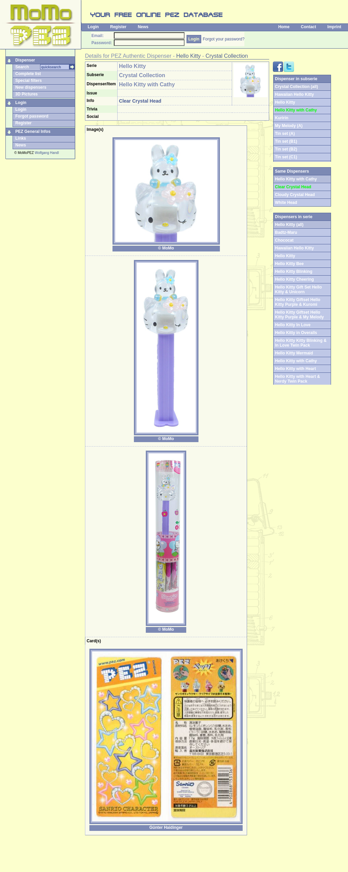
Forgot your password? (224, 39)
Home (284, 26)
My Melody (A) (288, 125)
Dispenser (25, 60)
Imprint (334, 26)
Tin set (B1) (286, 141)
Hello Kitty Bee (289, 263)
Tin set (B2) (286, 149)
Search (22, 67)
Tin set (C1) (286, 157)
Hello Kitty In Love (293, 324)
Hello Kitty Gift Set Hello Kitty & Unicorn (298, 289)
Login (93, 26)
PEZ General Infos (32, 131)
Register (118, 26)
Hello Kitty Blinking (293, 271)
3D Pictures (26, 94)
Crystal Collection (227, 56)
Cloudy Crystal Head (295, 194)
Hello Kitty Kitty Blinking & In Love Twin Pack (301, 343)
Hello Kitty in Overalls (296, 332)
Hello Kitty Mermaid (294, 353)
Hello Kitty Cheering (294, 279)
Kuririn (281, 118)
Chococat (284, 240)
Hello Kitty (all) (289, 224)
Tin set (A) (285, 133)
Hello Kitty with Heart (295, 368)
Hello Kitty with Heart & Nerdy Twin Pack (297, 379)
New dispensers (30, 87)
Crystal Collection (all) (296, 86)
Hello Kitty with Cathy (296, 361)
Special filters (28, 80)
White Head (286, 202)
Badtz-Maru (286, 232)
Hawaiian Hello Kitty (294, 94)
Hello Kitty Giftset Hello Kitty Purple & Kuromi (297, 302)
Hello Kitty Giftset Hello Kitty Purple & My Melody (299, 314)
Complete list (28, 73)
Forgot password (31, 116)
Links (20, 138)
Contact (308, 26)
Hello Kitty (188, 56)
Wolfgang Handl (47, 153)
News (143, 26)
